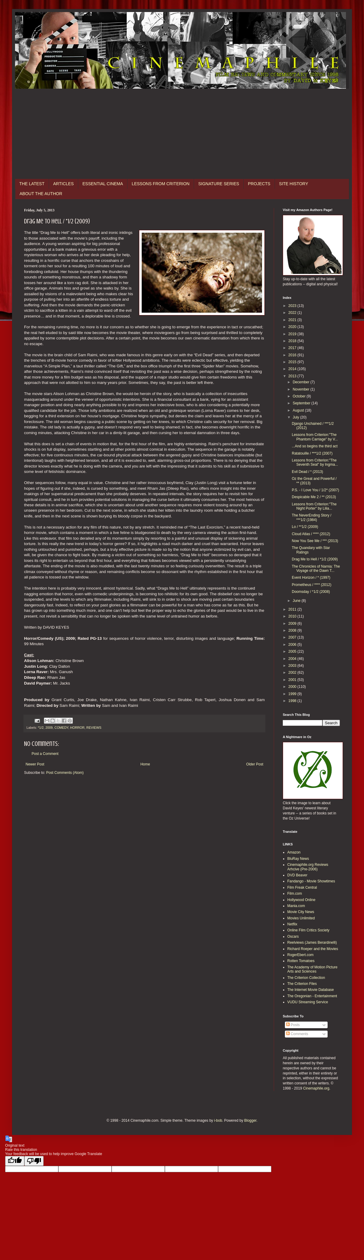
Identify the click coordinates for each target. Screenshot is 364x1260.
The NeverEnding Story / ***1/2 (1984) (311, 517)
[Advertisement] (182, 134)
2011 (293, 609)
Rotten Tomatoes (301, 961)
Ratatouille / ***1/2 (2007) (312, 453)
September (302, 403)
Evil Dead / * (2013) (307, 472)
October (300, 396)
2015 (293, 362)
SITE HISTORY (293, 183)
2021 (293, 320)
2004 (293, 659)
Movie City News (300, 912)
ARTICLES (63, 183)
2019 (293, 334)
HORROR (77, 727)
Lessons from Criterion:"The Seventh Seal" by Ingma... (315, 462)
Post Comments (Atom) (65, 773)
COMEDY (61, 727)
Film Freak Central (302, 887)
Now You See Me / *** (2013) (315, 541)
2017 (293, 348)
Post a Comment (45, 754)
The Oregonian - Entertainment (312, 996)
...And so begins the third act (315, 446)
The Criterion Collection (306, 978)
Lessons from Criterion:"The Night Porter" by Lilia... (314, 506)
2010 (293, 616)
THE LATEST (32, 183)
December (301, 382)
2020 (293, 327)
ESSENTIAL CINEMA (102, 183)
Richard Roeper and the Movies (312, 949)
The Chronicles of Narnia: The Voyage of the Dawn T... (316, 568)
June (297, 601)
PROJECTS (259, 183)
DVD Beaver (297, 875)
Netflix (292, 924)
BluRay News (298, 859)
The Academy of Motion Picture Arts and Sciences (312, 969)
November (301, 389)
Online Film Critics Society (308, 930)
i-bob (218, 1120)
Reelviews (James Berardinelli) (312, 942)
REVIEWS (93, 727)
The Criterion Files (302, 984)
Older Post (254, 764)
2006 (293, 644)
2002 (293, 672)
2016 (293, 355)
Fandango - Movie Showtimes (311, 881)
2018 (293, 341)
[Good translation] (14, 1161)
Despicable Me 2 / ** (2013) (314, 497)
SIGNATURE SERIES (218, 183)
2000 (293, 687)
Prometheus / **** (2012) (311, 585)
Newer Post (35, 764)
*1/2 (41, 727)
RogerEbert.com (300, 955)
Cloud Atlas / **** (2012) (311, 534)
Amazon (294, 852)
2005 (293, 651)
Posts (293, 1025)
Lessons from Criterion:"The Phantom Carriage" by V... (315, 437)
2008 (293, 630)
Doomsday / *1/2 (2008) (311, 592)
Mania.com (296, 906)
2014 (293, 369)
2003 (293, 666)
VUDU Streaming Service (307, 1002)
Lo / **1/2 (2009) (305, 527)
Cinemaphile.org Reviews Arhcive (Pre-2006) (307, 867)
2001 (293, 680)
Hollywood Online (301, 900)
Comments (297, 1034)
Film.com (294, 893)
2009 (49, 727)
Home (145, 764)
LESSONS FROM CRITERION (161, 183)
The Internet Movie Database (310, 990)
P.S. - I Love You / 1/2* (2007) (315, 490)
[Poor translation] (34, 1161)
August (299, 410)
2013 (293, 376)
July (296, 417)
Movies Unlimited (301, 918)
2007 (293, 637)
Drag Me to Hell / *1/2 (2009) (315, 559)
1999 (293, 694)
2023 (293, 306)
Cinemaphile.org (316, 1088)
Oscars (293, 936)
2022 (293, 313)
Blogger (250, 1120)
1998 (293, 701)
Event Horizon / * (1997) (311, 577)
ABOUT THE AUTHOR (41, 193)
